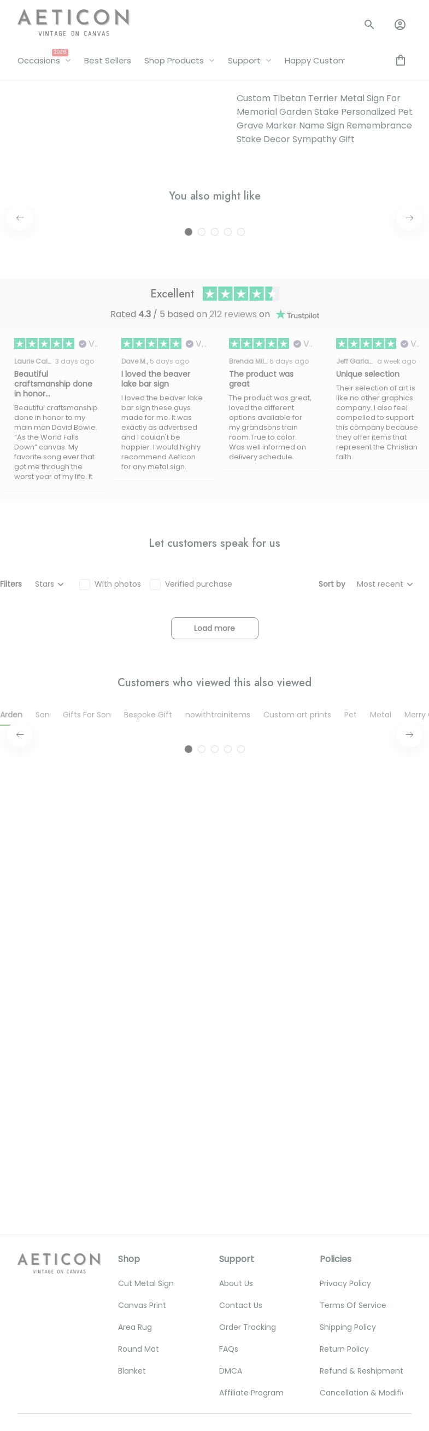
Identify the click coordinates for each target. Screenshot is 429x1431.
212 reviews (233, 288)
